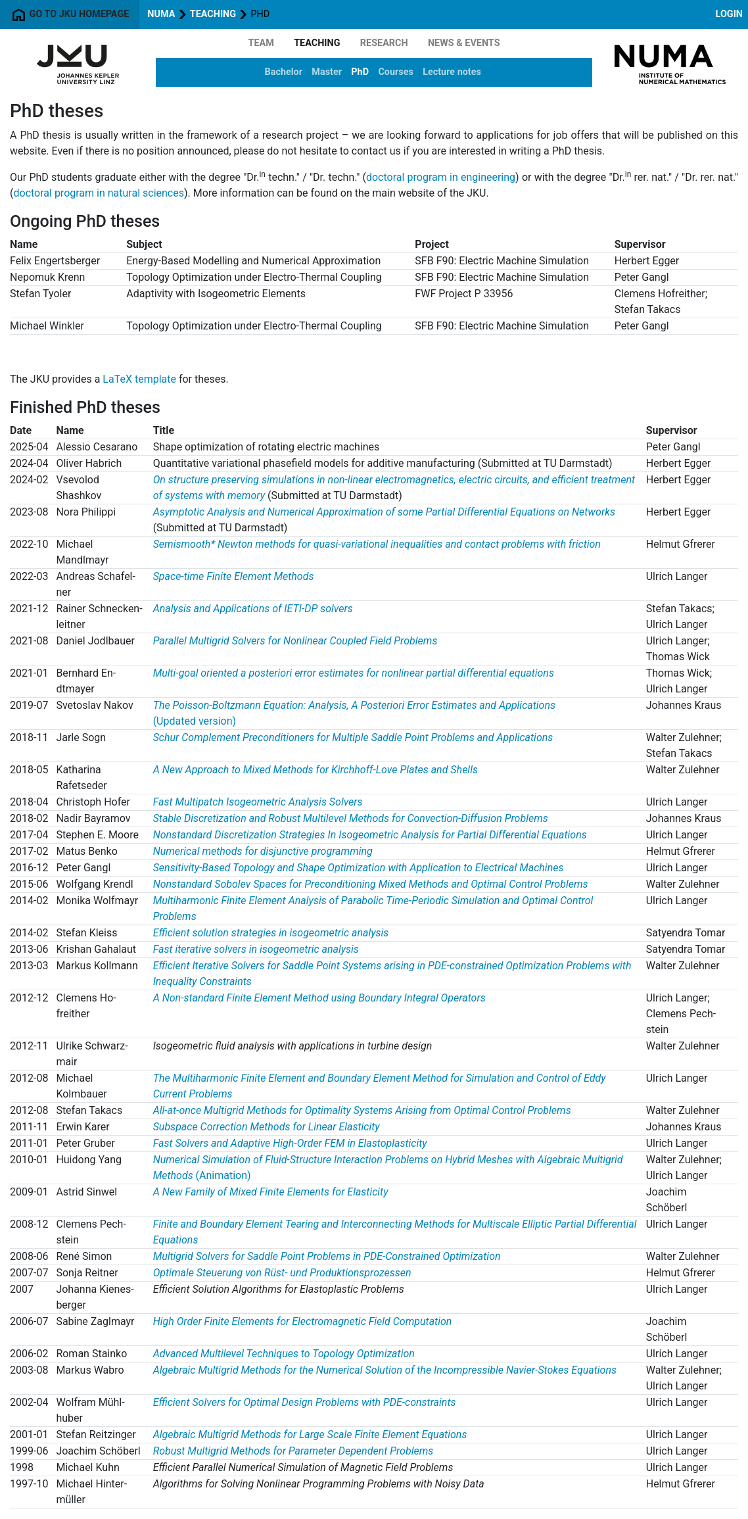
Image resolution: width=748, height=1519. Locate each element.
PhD (360, 72)
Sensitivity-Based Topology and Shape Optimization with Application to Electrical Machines (358, 867)
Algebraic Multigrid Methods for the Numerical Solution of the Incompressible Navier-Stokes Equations (385, 1370)
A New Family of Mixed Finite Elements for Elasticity (270, 1192)
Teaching (213, 14)
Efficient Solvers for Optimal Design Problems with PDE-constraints (304, 1402)
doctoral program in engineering (440, 177)
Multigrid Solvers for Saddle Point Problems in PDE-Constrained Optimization (327, 1256)
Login (729, 14)
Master (327, 72)
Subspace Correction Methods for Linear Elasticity (266, 1127)
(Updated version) (195, 721)
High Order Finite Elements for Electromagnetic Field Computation (302, 1321)
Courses (395, 72)
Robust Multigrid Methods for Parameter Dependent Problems (293, 1451)
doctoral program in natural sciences (98, 193)
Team (261, 43)
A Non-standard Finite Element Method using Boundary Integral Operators (319, 998)
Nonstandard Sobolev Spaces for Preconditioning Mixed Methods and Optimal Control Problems (370, 884)
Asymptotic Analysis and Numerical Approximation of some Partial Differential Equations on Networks (384, 512)
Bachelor (283, 72)
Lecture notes (452, 72)
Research (384, 43)
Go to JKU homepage (70, 15)
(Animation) (223, 1175)
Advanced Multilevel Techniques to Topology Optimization (284, 1353)
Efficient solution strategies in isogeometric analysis (271, 933)
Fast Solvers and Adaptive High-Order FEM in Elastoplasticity (290, 1143)
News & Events (464, 43)
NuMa (161, 14)
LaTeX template (139, 379)
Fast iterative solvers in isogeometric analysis (256, 949)
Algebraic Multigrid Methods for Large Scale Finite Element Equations (310, 1434)
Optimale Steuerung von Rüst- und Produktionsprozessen (282, 1272)
